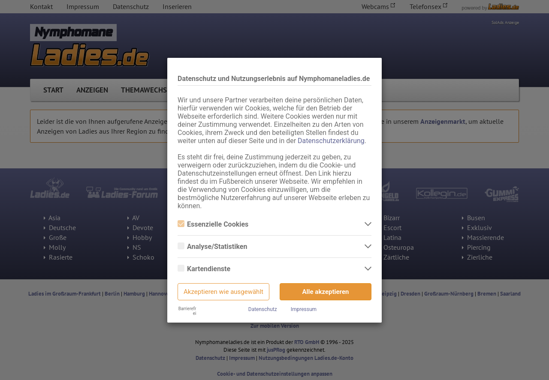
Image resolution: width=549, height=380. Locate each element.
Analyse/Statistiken (212, 246)
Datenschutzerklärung (331, 141)
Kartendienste (204, 269)
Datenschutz (262, 309)
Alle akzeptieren (325, 292)
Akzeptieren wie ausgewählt (223, 292)
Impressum (304, 309)
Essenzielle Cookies (213, 224)
